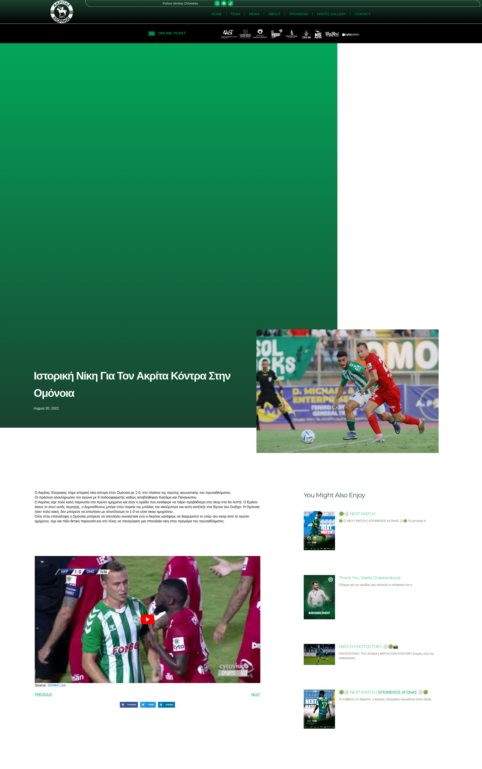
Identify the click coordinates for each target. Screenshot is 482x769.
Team (343, 14)
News (362, 14)
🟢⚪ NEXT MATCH (357, 513)
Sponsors (406, 14)
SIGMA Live (56, 685)
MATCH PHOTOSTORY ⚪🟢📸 (368, 646)
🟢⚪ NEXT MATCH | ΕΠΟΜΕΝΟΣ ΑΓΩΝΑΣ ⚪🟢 (383, 692)
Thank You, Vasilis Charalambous (370, 577)
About (382, 14)
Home (324, 14)
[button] (129, 705)
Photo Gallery (439, 14)
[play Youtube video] (147, 619)
